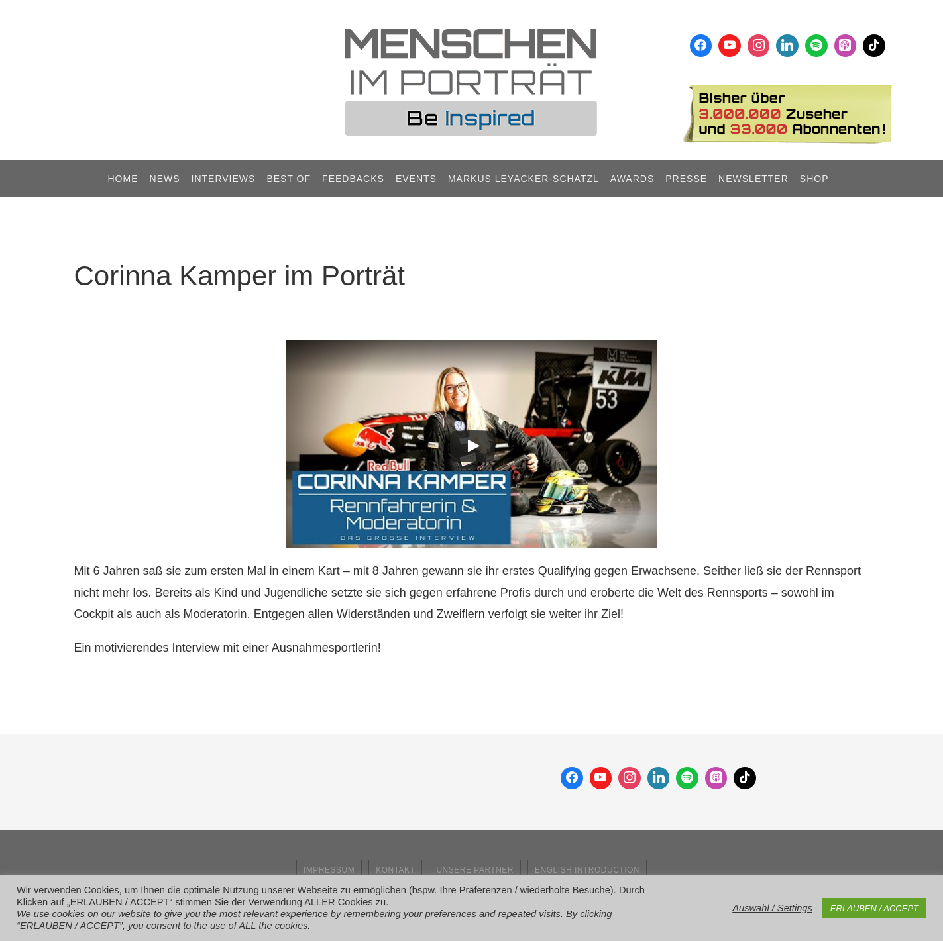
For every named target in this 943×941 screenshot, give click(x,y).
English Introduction (587, 870)
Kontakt (395, 870)
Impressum (329, 870)
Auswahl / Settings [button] (772, 908)
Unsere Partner (475, 870)
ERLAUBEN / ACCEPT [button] (874, 908)
